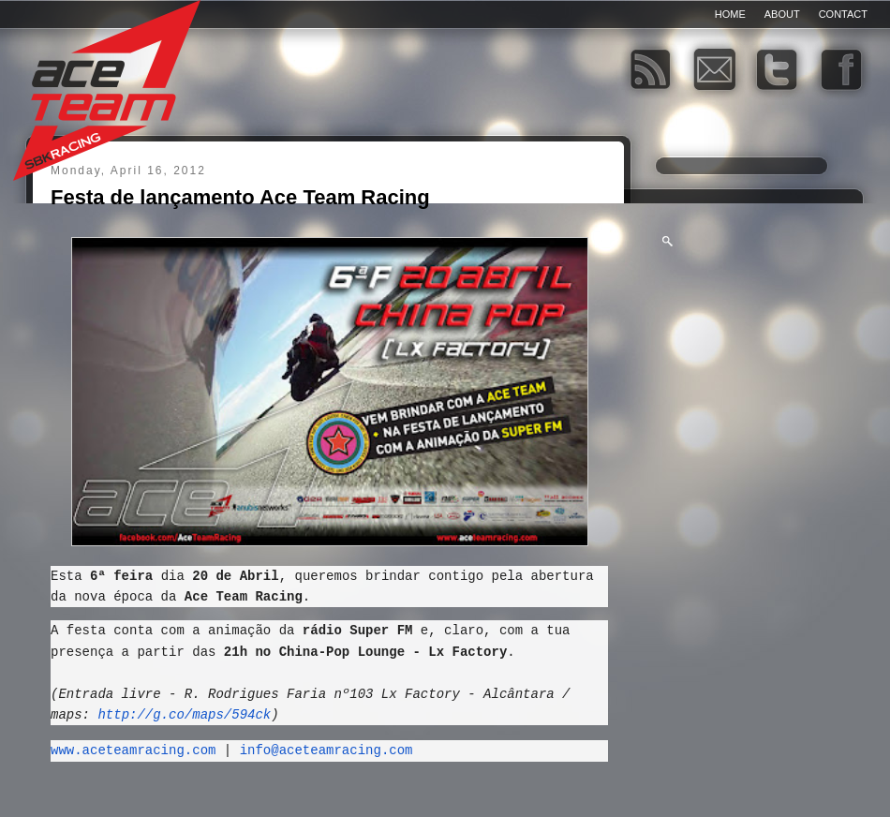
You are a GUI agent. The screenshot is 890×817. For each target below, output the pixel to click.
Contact (843, 14)
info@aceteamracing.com (326, 756)
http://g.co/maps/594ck (184, 720)
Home (730, 14)
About (782, 14)
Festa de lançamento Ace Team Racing (240, 197)
